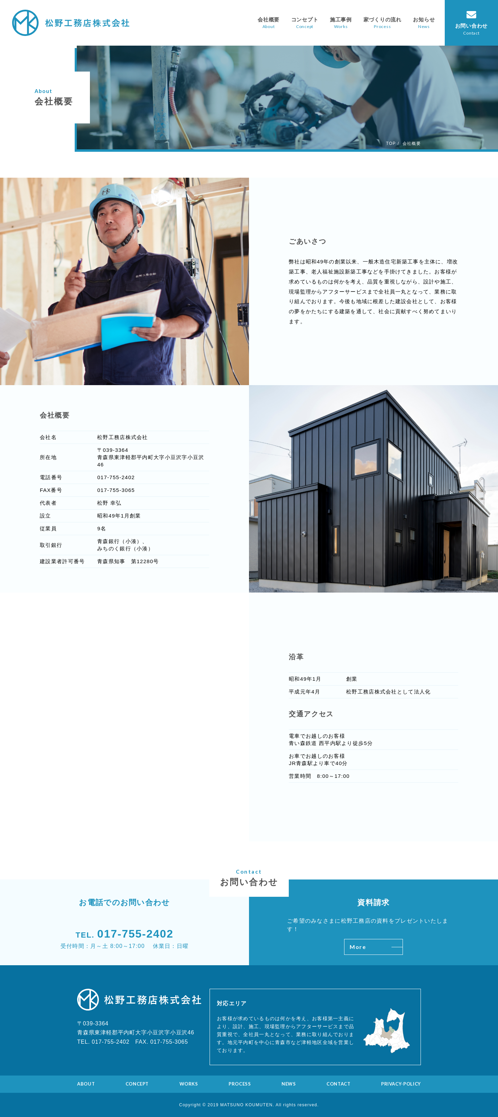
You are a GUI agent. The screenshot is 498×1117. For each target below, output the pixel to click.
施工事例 (341, 19)
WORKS (188, 1084)
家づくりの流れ (382, 19)
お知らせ (424, 19)
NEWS (289, 1084)
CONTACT (338, 1084)
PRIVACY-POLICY (401, 1084)
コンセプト (305, 19)
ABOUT (86, 1084)
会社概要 (268, 19)
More (376, 946)
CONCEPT (137, 1084)
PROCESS (240, 1084)
